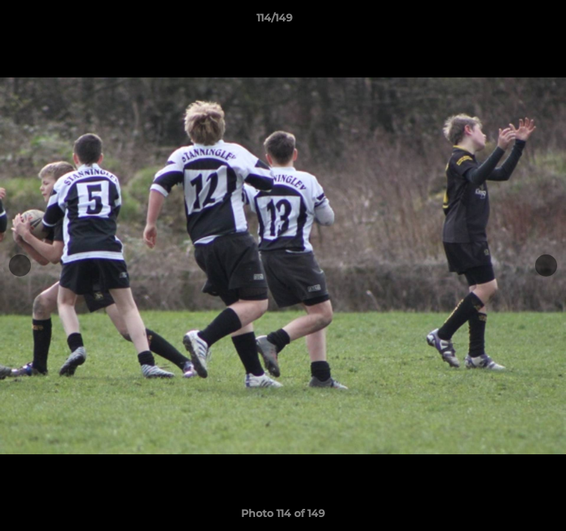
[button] (513, 21)
